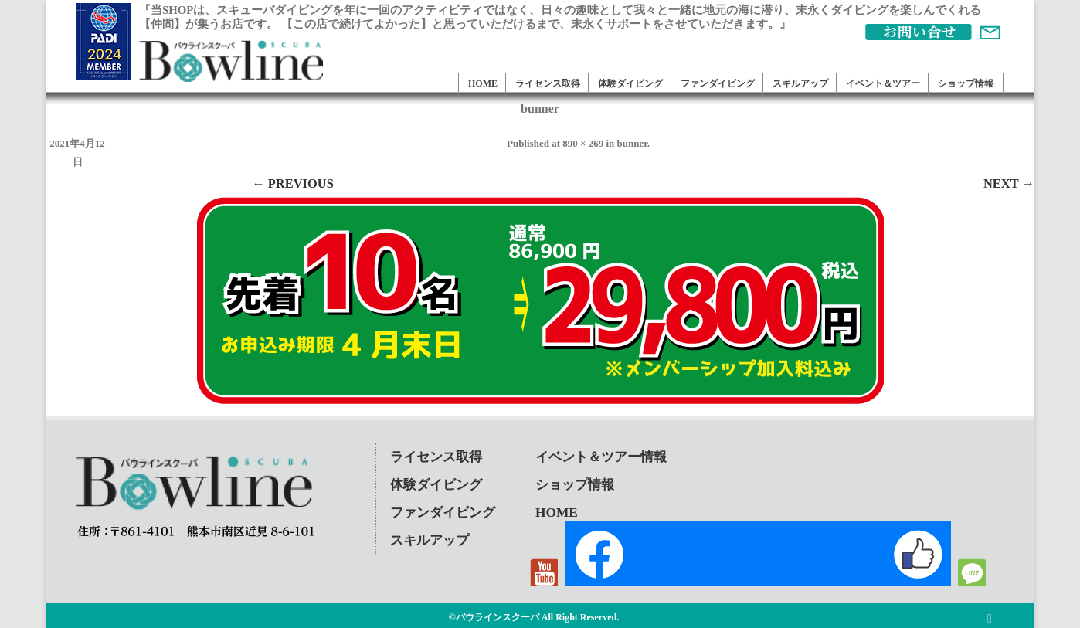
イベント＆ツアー (883, 83)
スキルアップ (800, 83)
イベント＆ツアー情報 (601, 457)
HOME (483, 83)
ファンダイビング (718, 83)
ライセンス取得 (547, 83)
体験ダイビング (630, 83)
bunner (632, 143)
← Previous (293, 183)
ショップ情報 (965, 83)
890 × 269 (582, 143)
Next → (1008, 183)
